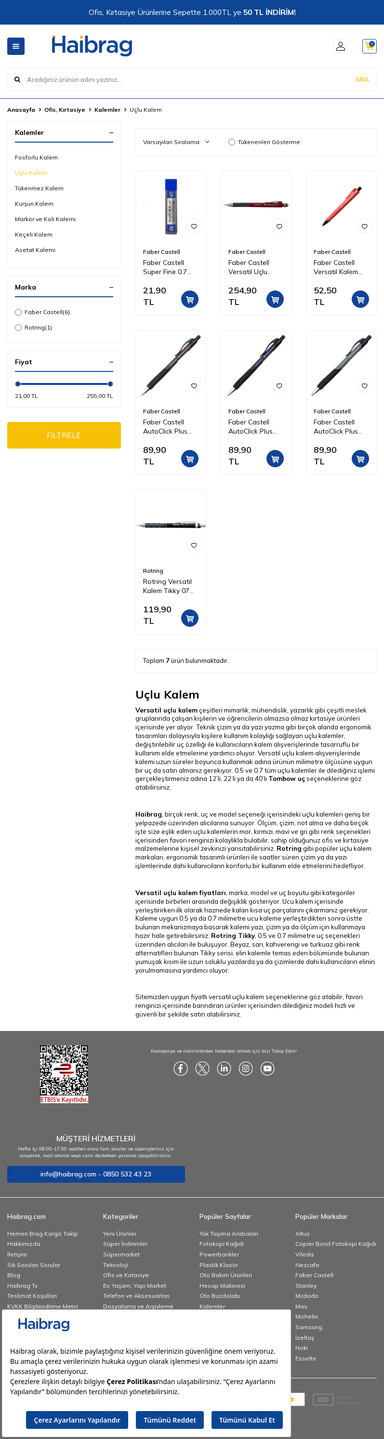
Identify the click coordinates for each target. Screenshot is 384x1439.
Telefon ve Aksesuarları (136, 1295)
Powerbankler (219, 1254)
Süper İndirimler (125, 1243)
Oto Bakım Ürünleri (225, 1275)
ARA (362, 79)
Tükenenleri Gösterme (264, 141)
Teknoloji (115, 1264)
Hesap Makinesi (222, 1285)
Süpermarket (121, 1254)
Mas (301, 1306)
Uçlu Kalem (31, 172)
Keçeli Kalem (34, 234)
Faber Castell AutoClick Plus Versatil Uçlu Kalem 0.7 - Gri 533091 (336, 427)
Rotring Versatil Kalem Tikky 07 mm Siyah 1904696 (167, 586)
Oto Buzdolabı (219, 1295)
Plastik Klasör (218, 1264)
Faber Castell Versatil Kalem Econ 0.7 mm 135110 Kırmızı (336, 267)
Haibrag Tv (22, 1285)
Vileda (304, 1254)
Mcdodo (306, 1295)
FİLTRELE (64, 435)
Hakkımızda (23, 1243)
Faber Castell (42, 312)
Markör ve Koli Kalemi (45, 219)
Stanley (306, 1285)
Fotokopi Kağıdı (221, 1243)
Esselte (306, 1358)
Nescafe (307, 1264)
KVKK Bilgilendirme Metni (42, 1306)
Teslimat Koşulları (32, 1295)
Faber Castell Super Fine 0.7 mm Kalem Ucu (165, 267)
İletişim (17, 1254)
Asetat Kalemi (35, 249)
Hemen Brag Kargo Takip (42, 1233)
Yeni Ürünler (119, 1233)
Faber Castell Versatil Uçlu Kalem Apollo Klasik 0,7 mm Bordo (249, 267)
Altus (302, 1233)
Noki (301, 1347)
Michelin (306, 1316)
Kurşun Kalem (34, 203)
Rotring (33, 327)
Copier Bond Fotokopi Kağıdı (335, 1243)
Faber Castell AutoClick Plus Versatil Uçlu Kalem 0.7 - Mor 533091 (167, 427)
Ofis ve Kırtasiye (126, 1275)
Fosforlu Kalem (36, 157)
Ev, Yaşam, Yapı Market (134, 1285)
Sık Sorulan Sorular (33, 1264)
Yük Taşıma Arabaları (228, 1233)
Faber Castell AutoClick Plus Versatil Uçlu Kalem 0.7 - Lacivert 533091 (253, 427)
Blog (13, 1275)
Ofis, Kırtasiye (64, 109)
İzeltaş (304, 1337)
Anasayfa (21, 109)
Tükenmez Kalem (39, 188)
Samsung (308, 1327)
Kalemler (107, 109)
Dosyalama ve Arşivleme (138, 1306)
